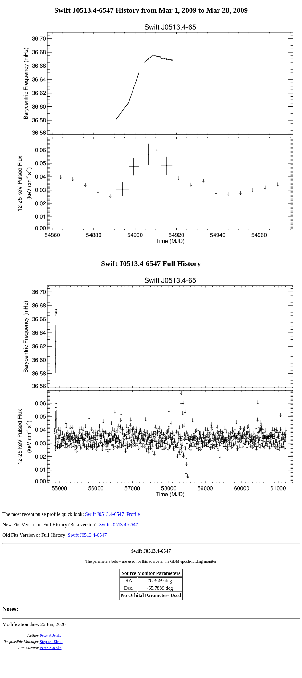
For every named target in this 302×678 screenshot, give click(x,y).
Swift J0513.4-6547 (118, 524)
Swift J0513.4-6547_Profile (112, 514)
